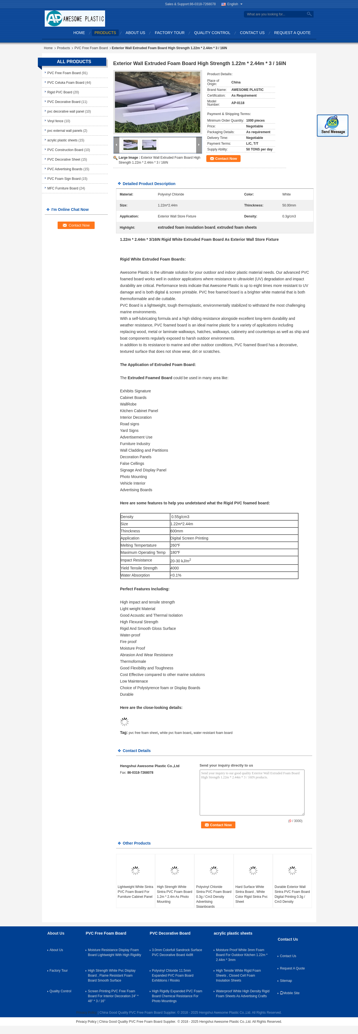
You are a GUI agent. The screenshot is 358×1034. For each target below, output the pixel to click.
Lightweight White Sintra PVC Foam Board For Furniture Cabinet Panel (135, 892)
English (235, 4)
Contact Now (226, 159)
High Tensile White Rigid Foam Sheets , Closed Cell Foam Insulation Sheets (238, 975)
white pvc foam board (175, 733)
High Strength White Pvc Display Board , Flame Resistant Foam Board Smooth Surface (111, 975)
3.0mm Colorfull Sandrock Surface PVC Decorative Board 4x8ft (177, 952)
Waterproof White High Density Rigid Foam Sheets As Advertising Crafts (242, 993)
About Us (135, 32)
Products (105, 32)
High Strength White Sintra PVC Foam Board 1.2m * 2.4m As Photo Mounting (174, 894)
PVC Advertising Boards (65, 169)
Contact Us (252, 32)
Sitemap (286, 981)
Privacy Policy (86, 1013)
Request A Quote (292, 32)
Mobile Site (289, 993)
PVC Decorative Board (64, 102)
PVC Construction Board (65, 150)
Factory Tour (169, 32)
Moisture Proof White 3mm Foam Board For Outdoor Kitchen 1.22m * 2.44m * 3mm (241, 955)
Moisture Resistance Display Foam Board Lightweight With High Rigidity (114, 952)
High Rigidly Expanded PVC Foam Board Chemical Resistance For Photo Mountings (177, 996)
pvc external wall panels (64, 131)
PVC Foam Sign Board (64, 179)
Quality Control (212, 32)
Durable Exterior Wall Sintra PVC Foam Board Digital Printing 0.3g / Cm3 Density (292, 894)
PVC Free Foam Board (91, 48)
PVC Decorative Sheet (63, 159)
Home (79, 32)
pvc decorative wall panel (65, 111)
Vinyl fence (55, 121)
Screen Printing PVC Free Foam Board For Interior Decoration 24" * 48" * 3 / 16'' (113, 996)
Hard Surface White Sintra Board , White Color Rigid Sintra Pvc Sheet (251, 894)
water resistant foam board (213, 733)
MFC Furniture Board (62, 188)
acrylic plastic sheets (62, 140)
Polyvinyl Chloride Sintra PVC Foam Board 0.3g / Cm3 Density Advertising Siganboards (214, 897)
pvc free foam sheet (143, 733)
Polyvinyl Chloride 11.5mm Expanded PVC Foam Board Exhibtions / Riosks (172, 975)
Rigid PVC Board (59, 92)
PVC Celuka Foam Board (65, 83)
